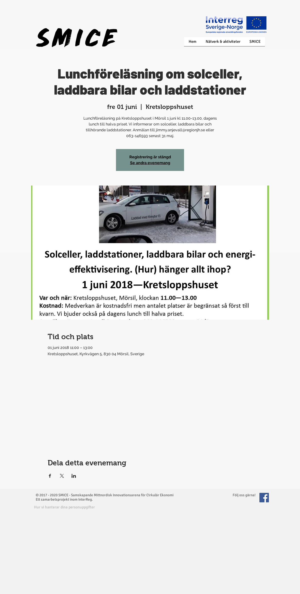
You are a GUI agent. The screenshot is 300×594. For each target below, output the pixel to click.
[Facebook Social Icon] (264, 497)
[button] (64, 507)
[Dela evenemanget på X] (62, 476)
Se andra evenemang (150, 162)
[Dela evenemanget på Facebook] (50, 476)
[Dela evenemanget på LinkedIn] (73, 476)
